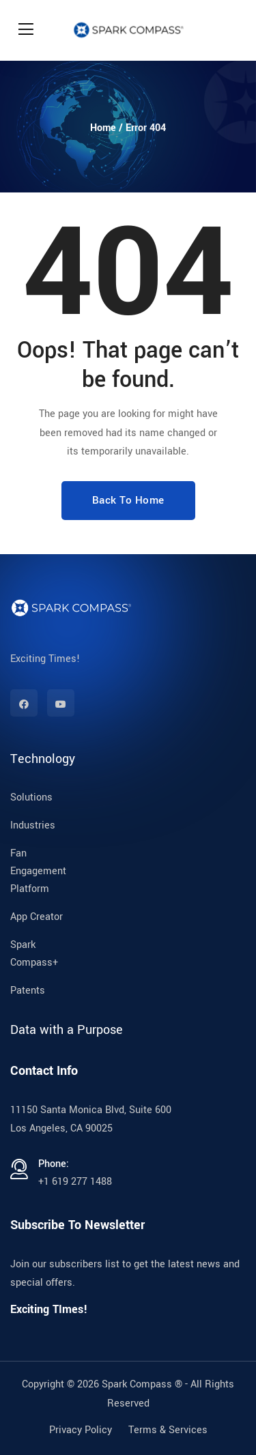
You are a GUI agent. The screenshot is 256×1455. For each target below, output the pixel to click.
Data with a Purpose (66, 1030)
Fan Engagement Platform (38, 871)
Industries (32, 825)
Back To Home (128, 500)
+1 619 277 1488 (75, 1182)
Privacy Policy (80, 1430)
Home (103, 128)
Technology (42, 759)
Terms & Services (168, 1430)
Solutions (31, 797)
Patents (27, 990)
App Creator (36, 917)
